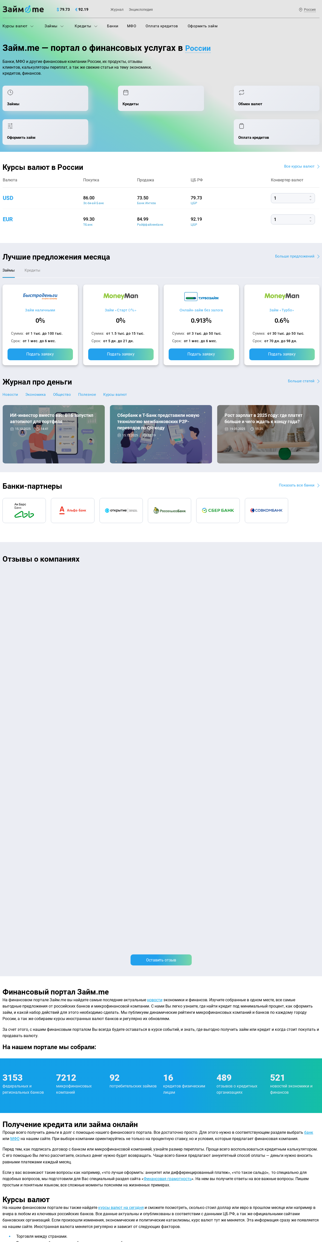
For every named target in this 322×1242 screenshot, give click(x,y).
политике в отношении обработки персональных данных (212, 1194)
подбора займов (49, 1007)
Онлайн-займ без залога (201, 286)
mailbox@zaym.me (269, 1111)
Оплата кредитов (162, 26)
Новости (10, 371)
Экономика (38, 371)
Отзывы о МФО (16, 1160)
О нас (7, 1080)
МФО (131, 26)
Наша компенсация (225, 1080)
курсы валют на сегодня (121, 864)
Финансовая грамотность (168, 835)
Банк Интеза (146, 178)
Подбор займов (97, 1138)
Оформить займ (203, 26)
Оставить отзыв (161, 617)
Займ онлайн (94, 1171)
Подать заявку (40, 330)
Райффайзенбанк (150, 199)
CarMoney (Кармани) (74, 553)
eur (8, 194)
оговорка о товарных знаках (157, 1206)
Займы (54, 26)
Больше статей (300, 357)
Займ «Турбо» (281, 286)
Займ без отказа (178, 1171)
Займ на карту (175, 1116)
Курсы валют (18, 26)
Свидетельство (13, 1211)
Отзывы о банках (18, 1149)
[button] (318, 536)
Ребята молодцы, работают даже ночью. (44, 561)
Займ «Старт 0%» (121, 286)
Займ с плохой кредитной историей (195, 1127)
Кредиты (86, 26)
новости (154, 657)
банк (308, 789)
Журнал (117, 10)
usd (9, 172)
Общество (67, 371)
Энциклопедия (141, 10)
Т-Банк (88, 199)
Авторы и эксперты (142, 1080)
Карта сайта (300, 1080)
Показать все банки (295, 462)
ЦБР (194, 178)
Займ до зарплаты (179, 1160)
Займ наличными (40, 286)
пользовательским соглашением (53, 1198)
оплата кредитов (275, 1023)
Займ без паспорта (180, 1138)
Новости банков (28, 430)
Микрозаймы (95, 1149)
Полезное (94, 371)
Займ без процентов (181, 1149)
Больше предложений (294, 231)
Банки (113, 26)
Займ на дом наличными (185, 1105)
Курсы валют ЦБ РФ (20, 1138)
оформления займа (147, 950)
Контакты (68, 1080)
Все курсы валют (298, 141)
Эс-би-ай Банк (93, 178)
